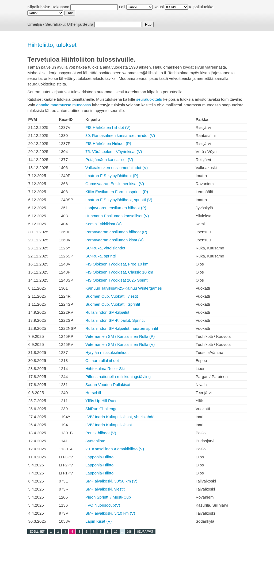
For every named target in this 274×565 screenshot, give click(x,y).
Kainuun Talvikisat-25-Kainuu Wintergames (123, 288)
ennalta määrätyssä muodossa (63, 105)
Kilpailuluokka (201, 7)
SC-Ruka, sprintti (100, 256)
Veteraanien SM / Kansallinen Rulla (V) (120, 344)
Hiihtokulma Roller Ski (105, 368)
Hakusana (60, 7)
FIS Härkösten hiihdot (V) (107, 127)
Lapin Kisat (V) (98, 521)
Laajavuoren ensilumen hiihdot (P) (115, 207)
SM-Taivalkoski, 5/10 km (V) (110, 513)
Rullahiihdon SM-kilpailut (107, 312)
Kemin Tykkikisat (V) (103, 224)
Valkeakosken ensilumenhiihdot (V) (116, 167)
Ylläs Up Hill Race (101, 400)
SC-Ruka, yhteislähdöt (105, 248)
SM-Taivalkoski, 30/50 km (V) (111, 481)
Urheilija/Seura (80, 24)
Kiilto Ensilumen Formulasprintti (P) (116, 191)
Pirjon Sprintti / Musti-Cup (108, 497)
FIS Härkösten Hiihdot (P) (108, 143)
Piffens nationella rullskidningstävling (118, 376)
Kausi (159, 7)
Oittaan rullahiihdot (102, 360)
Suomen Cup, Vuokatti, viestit (111, 296)
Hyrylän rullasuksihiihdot (107, 352)
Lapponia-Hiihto (99, 457)
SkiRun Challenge (101, 408)
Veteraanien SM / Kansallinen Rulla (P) (120, 336)
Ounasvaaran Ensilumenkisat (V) (114, 183)
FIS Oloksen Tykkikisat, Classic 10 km (119, 272)
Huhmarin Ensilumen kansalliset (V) (117, 216)
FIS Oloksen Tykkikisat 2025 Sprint (116, 280)
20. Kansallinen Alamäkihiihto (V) (114, 449)
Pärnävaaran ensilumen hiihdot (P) (116, 232)
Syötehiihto (95, 441)
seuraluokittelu (149, 99)
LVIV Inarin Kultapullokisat (108, 424)
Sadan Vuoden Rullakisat (107, 384)
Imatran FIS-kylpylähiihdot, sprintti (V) (118, 199)
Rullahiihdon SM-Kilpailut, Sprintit (115, 320)
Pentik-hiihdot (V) (100, 433)
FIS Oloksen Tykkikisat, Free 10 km (117, 264)
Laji (122, 7)
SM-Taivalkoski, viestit (105, 489)
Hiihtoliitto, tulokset (51, 45)
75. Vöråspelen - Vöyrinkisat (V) (113, 151)
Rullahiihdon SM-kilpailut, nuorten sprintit (121, 328)
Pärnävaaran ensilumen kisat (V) (114, 240)
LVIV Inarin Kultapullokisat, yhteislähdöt (120, 416)
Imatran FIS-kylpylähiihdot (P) (111, 175)
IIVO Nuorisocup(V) (102, 505)
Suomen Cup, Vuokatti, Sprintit (112, 304)
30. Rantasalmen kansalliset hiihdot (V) (120, 135)
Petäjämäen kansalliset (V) (109, 159)
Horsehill (93, 392)
